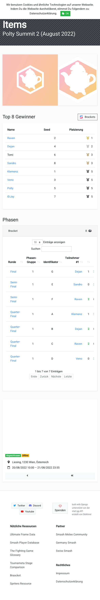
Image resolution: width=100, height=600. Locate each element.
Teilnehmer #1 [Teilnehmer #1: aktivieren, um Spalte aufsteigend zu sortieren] (72, 260)
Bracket (51, 231)
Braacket (15, 575)
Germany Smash (66, 543)
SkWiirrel (87, 514)
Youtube (27, 511)
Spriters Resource (20, 584)
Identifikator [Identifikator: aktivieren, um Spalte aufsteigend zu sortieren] (50, 262)
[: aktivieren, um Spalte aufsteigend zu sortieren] (87, 260)
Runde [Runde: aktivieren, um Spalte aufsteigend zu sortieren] (12, 262)
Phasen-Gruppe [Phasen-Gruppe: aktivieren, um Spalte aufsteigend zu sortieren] (31, 260)
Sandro (11, 163)
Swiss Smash (64, 551)
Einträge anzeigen (48, 242)
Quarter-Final (15, 314)
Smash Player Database (24, 543)
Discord (35, 505)
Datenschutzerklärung (69, 582)
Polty (10, 188)
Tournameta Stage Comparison (21, 565)
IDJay (10, 197)
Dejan (10, 146)
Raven (11, 138)
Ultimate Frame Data (22, 534)
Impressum (63, 573)
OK (65, 13)
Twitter (19, 505)
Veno (10, 180)
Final (13, 272)
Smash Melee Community (71, 534)
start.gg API (77, 511)
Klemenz (12, 172)
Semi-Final (13, 284)
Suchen (51, 249)
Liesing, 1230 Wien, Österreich (30, 462)
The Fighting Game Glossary (21, 553)
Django (84, 504)
